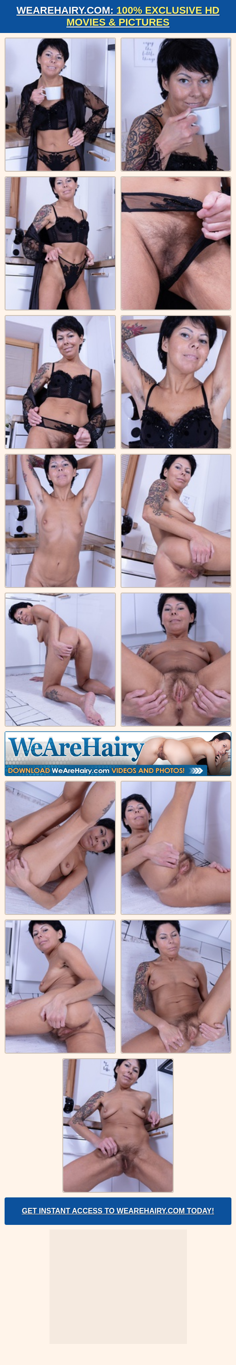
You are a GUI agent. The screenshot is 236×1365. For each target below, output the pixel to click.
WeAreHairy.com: (118, 16)
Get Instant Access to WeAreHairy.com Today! (118, 1211)
